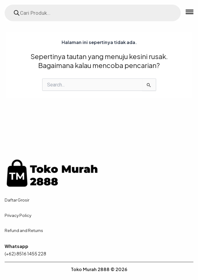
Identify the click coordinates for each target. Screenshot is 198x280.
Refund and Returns (24, 230)
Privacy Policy (18, 215)
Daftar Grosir (17, 199)
